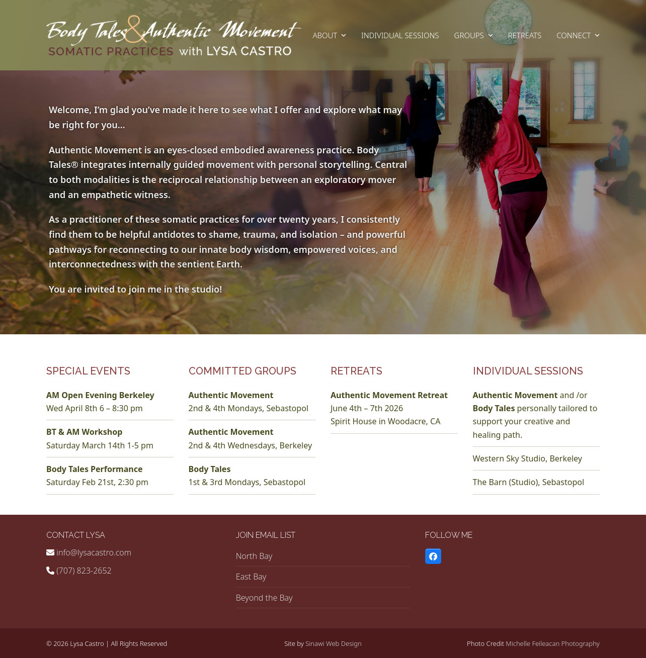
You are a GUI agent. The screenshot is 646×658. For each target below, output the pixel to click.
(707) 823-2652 (84, 570)
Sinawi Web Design (333, 643)
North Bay (254, 555)
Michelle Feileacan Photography (553, 643)
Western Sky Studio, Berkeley (528, 458)
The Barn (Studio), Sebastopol (529, 482)
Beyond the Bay (264, 597)
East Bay (251, 576)
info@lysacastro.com (93, 552)
